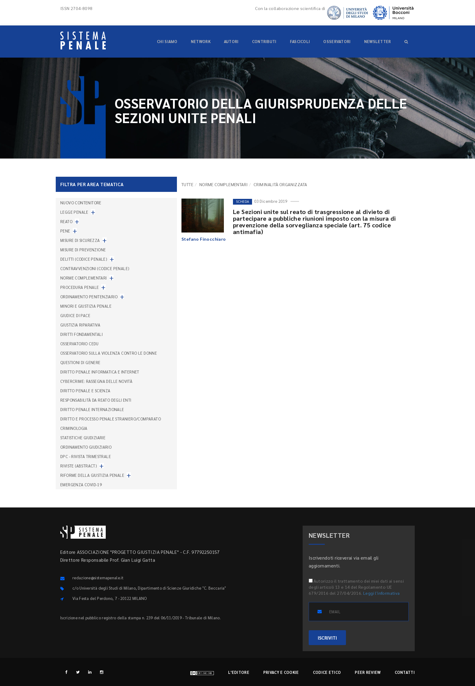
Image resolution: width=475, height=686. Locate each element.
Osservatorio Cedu (79, 343)
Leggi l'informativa (381, 593)
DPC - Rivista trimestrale (85, 456)
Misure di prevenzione (83, 249)
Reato (66, 221)
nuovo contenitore (80, 202)
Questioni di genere (80, 362)
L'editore (238, 672)
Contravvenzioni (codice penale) (94, 268)
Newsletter (377, 41)
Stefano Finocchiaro (203, 239)
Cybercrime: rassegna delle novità (96, 381)
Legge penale (74, 212)
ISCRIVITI (327, 638)
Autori (231, 41)
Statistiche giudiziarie (82, 437)
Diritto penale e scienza (85, 390)
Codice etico (327, 672)
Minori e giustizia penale (85, 306)
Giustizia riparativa (80, 324)
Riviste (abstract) (78, 465)
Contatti (405, 672)
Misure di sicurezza (80, 240)
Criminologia (74, 428)
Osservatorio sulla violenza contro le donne (108, 353)
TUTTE (187, 184)
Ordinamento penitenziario (89, 296)
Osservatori (336, 41)
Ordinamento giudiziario (85, 447)
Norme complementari (223, 184)
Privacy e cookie (281, 672)
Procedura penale (79, 287)
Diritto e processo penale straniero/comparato (110, 418)
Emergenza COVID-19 (81, 484)
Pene (65, 230)
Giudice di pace (75, 315)
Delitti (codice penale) (83, 259)
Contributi (264, 41)
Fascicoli (300, 41)
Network (201, 41)
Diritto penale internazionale (92, 409)
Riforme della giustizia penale (92, 475)
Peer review (367, 672)
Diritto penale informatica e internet (99, 371)
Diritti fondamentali (81, 334)
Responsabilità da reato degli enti (95, 400)
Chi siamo (167, 41)
